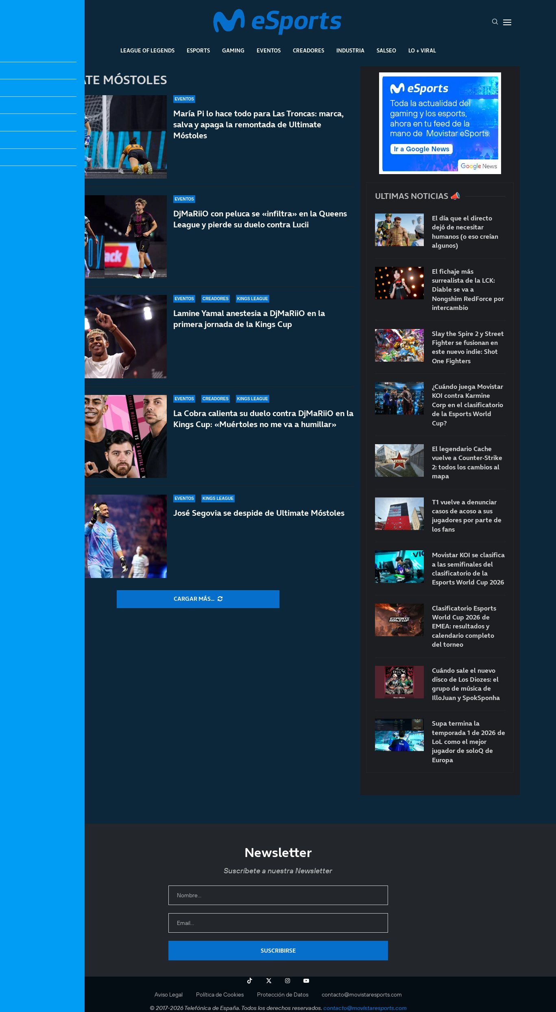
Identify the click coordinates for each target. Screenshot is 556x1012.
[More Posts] (198, 599)
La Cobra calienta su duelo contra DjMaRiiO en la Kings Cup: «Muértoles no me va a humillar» (263, 419)
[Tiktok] (250, 981)
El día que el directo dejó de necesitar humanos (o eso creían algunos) (465, 232)
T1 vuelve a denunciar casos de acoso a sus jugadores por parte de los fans (466, 515)
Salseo (386, 50)
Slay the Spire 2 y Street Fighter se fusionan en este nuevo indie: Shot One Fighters (468, 347)
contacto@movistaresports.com (362, 994)
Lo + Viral (422, 50)
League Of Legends (147, 50)
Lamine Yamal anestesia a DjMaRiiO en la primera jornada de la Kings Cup (249, 319)
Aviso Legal (169, 994)
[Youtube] (306, 981)
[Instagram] (287, 981)
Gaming (233, 50)
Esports (198, 50)
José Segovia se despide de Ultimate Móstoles (259, 520)
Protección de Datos (282, 994)
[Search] (495, 22)
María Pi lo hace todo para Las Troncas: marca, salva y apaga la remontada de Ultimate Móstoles (258, 124)
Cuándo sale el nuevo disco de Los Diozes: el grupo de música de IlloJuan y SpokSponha (466, 684)
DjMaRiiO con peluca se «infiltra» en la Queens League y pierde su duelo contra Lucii (260, 219)
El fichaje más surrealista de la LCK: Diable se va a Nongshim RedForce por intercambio (468, 289)
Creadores (308, 50)
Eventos (269, 50)
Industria (350, 50)
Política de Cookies (220, 994)
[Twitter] (269, 981)
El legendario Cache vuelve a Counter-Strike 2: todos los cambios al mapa (467, 462)
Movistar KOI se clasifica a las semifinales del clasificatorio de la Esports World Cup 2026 (468, 568)
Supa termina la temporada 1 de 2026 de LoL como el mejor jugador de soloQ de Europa (468, 741)
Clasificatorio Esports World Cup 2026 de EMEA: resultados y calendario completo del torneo (464, 626)
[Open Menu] (507, 22)
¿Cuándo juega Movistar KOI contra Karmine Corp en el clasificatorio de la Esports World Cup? (467, 404)
